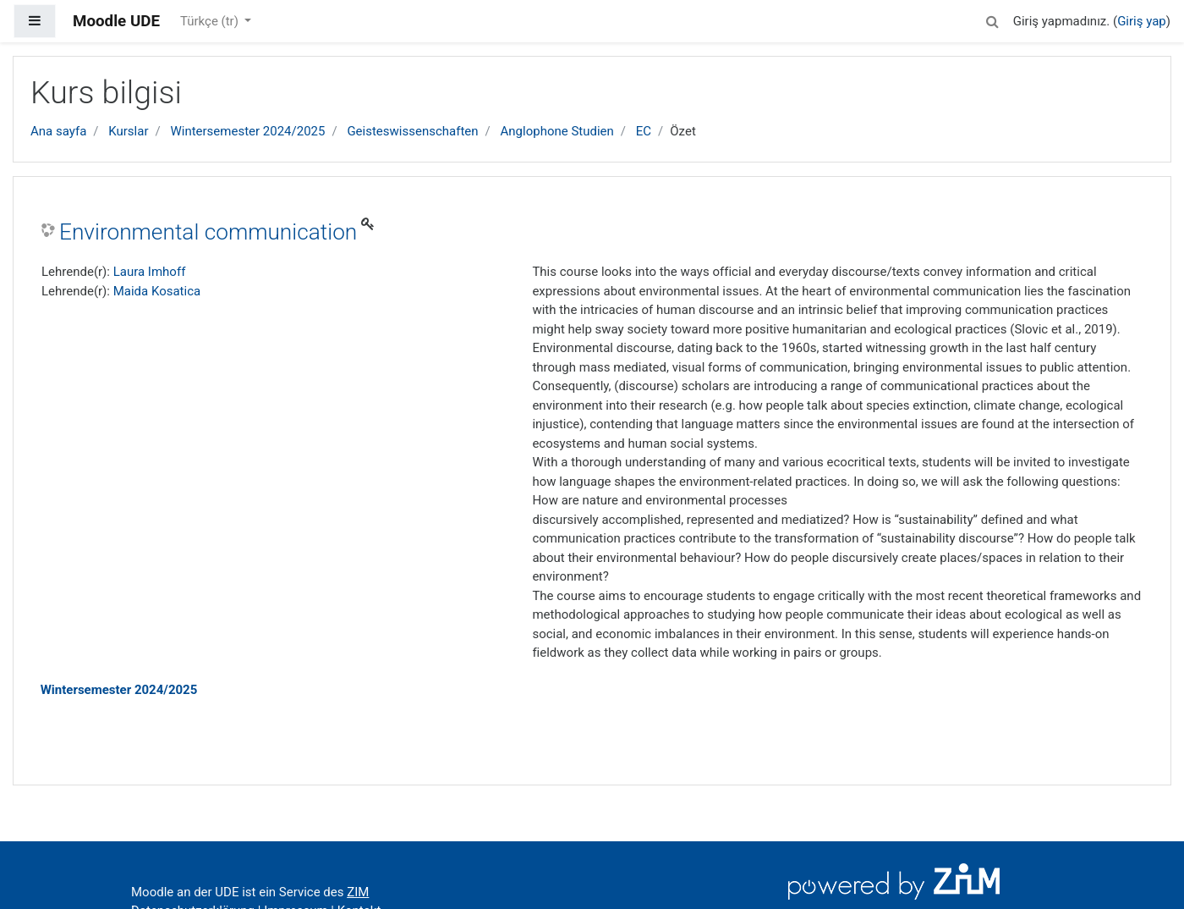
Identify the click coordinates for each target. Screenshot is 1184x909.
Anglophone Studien (557, 131)
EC (643, 131)
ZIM (358, 892)
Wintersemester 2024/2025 (247, 131)
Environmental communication (208, 232)
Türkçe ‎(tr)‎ (211, 21)
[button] (993, 19)
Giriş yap (1141, 21)
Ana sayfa (58, 131)
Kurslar (128, 131)
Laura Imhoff (149, 271)
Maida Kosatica (156, 291)
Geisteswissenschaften (412, 131)
